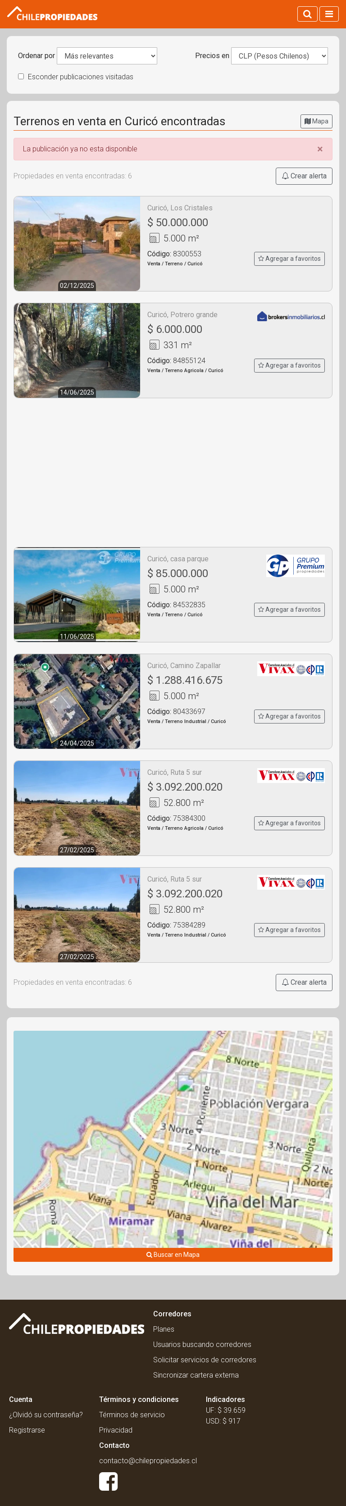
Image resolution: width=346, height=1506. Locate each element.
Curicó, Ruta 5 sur (174, 772)
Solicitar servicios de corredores (204, 1360)
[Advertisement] (173, 472)
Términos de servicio (132, 1414)
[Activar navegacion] (329, 14)
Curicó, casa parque (178, 559)
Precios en (212, 55)
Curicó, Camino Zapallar (184, 665)
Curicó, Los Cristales (180, 208)
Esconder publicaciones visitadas (75, 77)
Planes (163, 1329)
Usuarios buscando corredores (202, 1344)
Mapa (316, 121)
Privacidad (115, 1430)
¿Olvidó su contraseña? (46, 1414)
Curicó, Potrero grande (182, 314)
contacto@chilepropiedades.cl (148, 1460)
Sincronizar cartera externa (196, 1375)
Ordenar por (36, 55)
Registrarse (27, 1430)
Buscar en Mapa (173, 1254)
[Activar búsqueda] (307, 14)
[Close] (320, 149)
